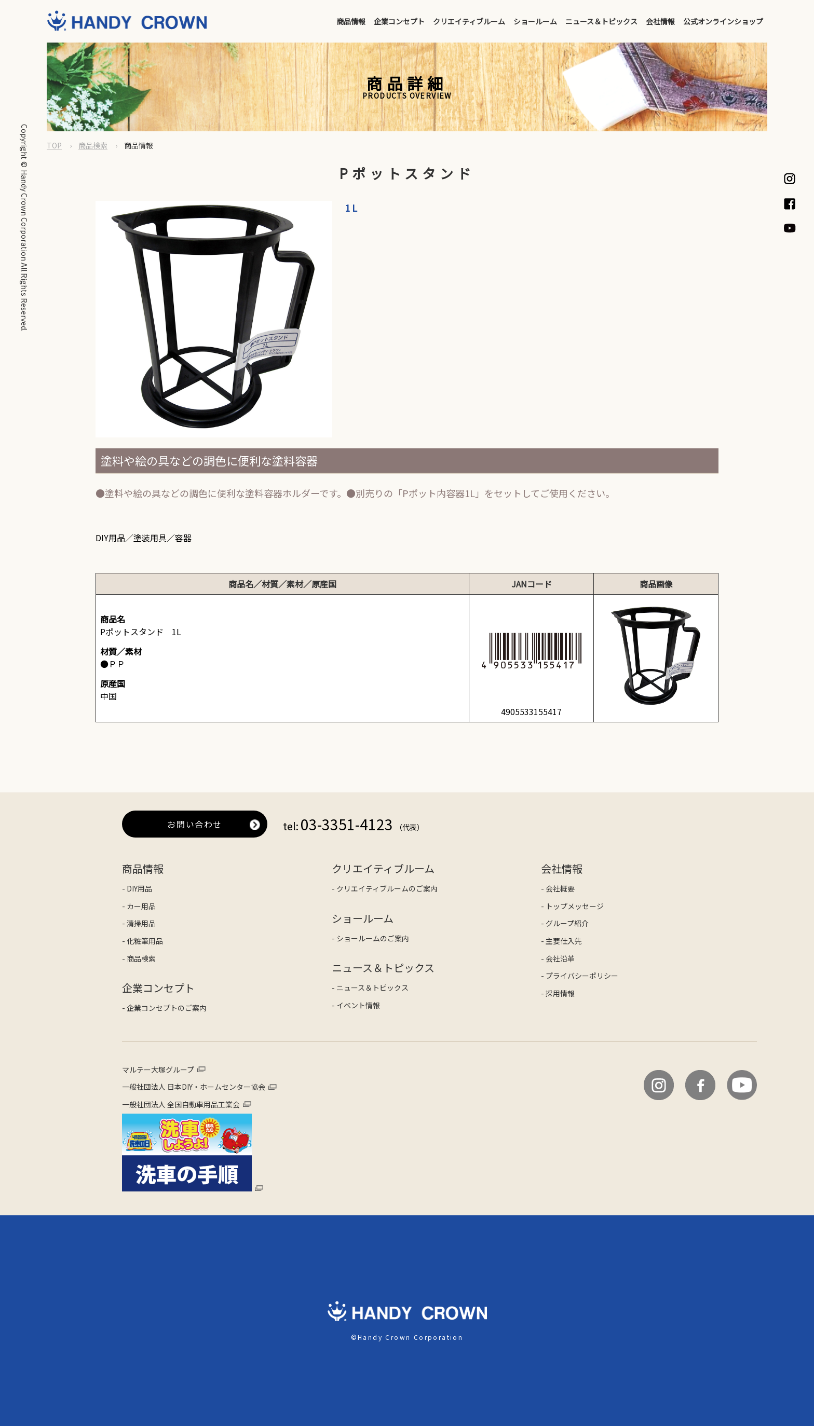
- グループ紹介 (565, 923)
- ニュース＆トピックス (370, 987)
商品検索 (92, 145)
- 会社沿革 (558, 958)
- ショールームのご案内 (370, 938)
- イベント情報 (356, 1005)
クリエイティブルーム (469, 21)
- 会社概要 (558, 888)
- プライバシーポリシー (579, 975)
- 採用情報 (558, 993)
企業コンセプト (399, 21)
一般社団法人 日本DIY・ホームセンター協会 (193, 1086)
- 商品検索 (139, 958)
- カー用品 (139, 906)
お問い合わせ (194, 824)
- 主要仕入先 (561, 941)
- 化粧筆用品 (142, 941)
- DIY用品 (137, 888)
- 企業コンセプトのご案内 (164, 1008)
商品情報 (350, 21)
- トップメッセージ (572, 906)
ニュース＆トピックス (601, 21)
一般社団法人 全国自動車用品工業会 (181, 1104)
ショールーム (535, 21)
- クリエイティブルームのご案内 (385, 888)
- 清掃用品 (139, 923)
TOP (54, 145)
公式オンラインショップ (723, 21)
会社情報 (660, 21)
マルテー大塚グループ (158, 1069)
